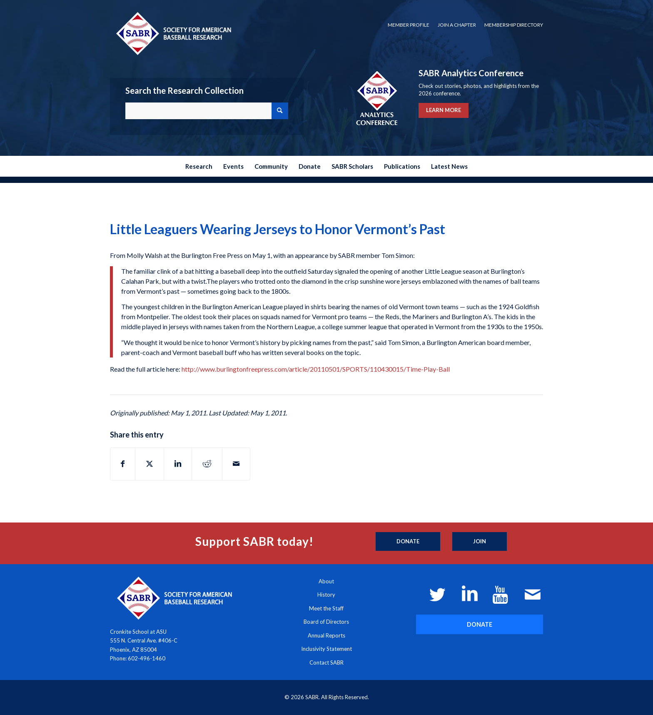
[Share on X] (149, 464)
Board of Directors (326, 621)
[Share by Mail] (236, 464)
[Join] (479, 541)
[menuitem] (409, 25)
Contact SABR (326, 662)
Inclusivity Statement (326, 648)
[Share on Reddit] (207, 464)
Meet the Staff (326, 608)
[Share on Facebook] (122, 464)
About (326, 581)
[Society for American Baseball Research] (173, 33)
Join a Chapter (457, 25)
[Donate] (408, 541)
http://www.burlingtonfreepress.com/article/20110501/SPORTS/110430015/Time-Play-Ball (316, 369)
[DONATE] (479, 624)
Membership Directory (513, 25)
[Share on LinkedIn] (178, 464)
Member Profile (408, 25)
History (326, 594)
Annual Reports (326, 635)
